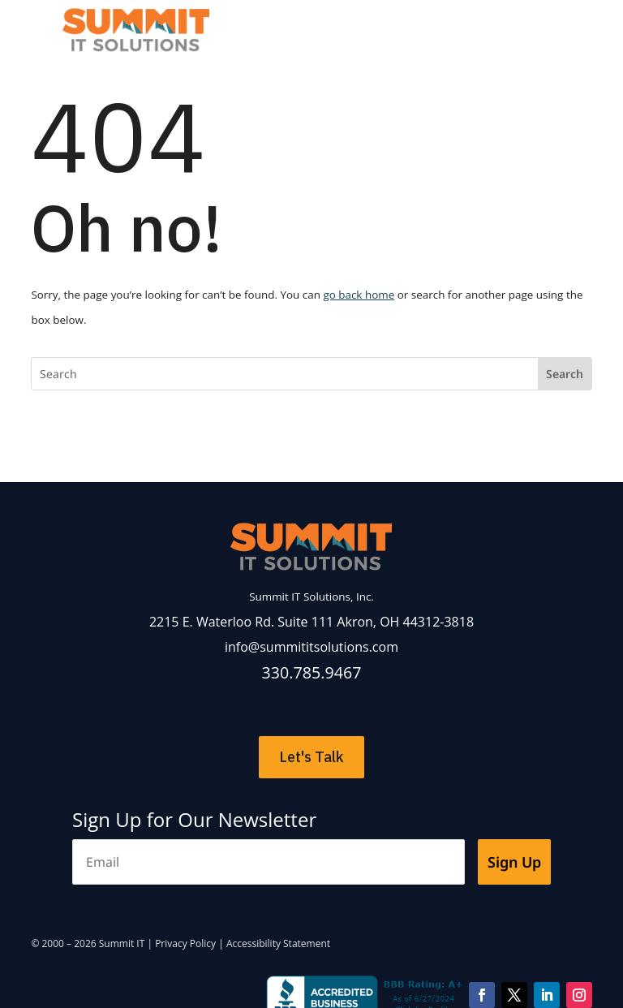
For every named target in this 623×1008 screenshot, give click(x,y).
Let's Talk (311, 756)
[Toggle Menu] (539, 24)
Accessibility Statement (278, 943)
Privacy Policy (185, 943)
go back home (358, 294)
